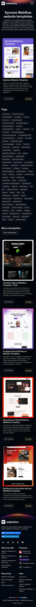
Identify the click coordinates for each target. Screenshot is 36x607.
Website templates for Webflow (8, 557)
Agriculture (26, 129)
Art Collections (6, 168)
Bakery (12, 192)
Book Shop (16, 216)
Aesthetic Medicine (7, 129)
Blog (12, 210)
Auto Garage (22, 180)
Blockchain (5, 210)
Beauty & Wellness (21, 204)
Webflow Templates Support (25, 580)
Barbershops (6, 195)
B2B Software (24, 186)
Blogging (27, 210)
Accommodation (7, 117)
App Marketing (6, 162)
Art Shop (11, 174)
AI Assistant (5, 132)
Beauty (24, 195)
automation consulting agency (10, 183)
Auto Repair (5, 186)
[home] (9, 3)
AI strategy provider (16, 141)
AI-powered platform (8, 138)
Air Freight (28, 138)
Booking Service (14, 213)
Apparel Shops (20, 156)
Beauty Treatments (7, 204)
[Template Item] (18, 58)
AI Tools (18, 144)
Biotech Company (17, 207)
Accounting (17, 117)
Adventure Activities (8, 123)
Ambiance (26, 144)
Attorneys (5, 177)
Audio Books (20, 177)
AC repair (26, 117)
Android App (6, 147)
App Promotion (18, 162)
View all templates (9, 233)
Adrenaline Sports (17, 120)
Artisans (30, 171)
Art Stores (19, 174)
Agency (18, 129)
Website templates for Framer (8, 552)
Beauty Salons (18, 198)
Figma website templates (6, 566)
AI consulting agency (17, 132)
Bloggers (19, 210)
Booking (4, 213)
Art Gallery (16, 168)
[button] (32, 3)
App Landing (6, 159)
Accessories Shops (18, 114)
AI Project (20, 138)
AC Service (5, 120)
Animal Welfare (6, 150)
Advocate (19, 126)
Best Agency (6, 207)
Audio (12, 177)
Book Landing (6, 216)
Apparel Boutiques (7, 156)
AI (32, 129)
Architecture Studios (26, 165)
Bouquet (11, 219)
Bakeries (5, 192)
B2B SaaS (14, 186)
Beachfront (16, 195)
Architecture (14, 165)
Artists (4, 174)
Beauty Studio (17, 201)
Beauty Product (6, 198)
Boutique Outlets (21, 219)
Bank (18, 192)
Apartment (16, 150)
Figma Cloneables (7, 579)
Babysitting (24, 189)
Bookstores (25, 216)
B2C (31, 186)
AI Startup (5, 141)
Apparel (25, 153)
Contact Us (22, 577)
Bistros (27, 207)
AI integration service (25, 135)
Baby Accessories (12, 189)
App (19, 153)
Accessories (6, 114)
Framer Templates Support (25, 585)
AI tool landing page (8, 144)
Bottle (4, 219)
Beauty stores (6, 201)
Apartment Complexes (8, 153)
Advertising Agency (22, 123)
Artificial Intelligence (8, 171)
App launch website (17, 159)
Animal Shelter (26, 147)
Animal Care (15, 147)
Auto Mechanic (26, 183)
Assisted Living (29, 174)
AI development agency (9, 135)
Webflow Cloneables (8, 577)
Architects (5, 165)
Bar (23, 192)
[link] (15, 80)
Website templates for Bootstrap (8, 561)
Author (14, 180)
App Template (29, 162)
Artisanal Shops (21, 171)
